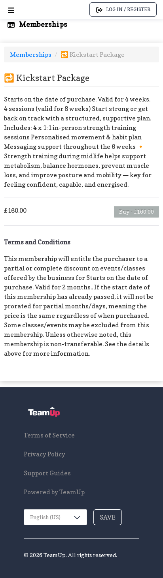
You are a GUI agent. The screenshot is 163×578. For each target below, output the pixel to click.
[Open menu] (11, 9)
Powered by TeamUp (54, 492)
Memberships (31, 54)
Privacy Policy (44, 454)
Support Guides (47, 473)
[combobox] (55, 517)
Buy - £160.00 (136, 211)
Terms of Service (49, 435)
